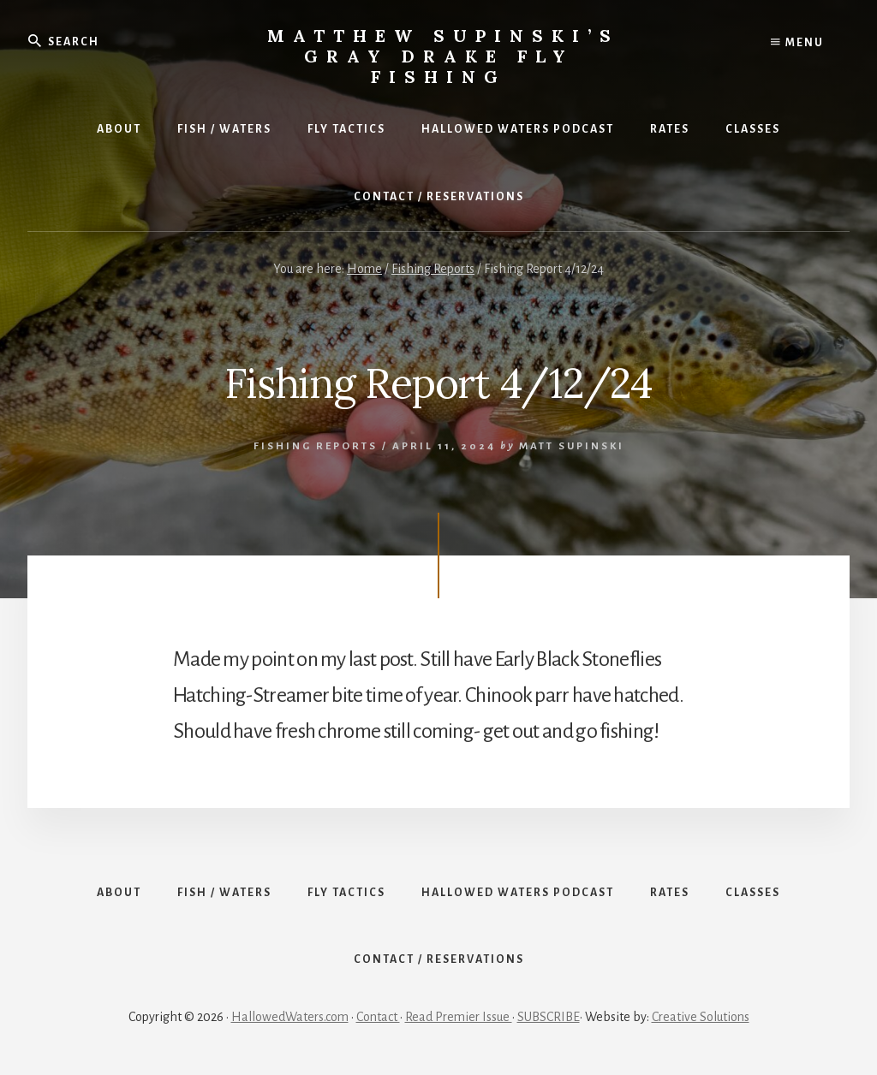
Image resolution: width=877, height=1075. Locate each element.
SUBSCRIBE (548, 1017)
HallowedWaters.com (290, 1017)
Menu (797, 43)
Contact (378, 1017)
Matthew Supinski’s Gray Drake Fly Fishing (443, 56)
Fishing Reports (316, 446)
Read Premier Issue (458, 1017)
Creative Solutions (700, 1017)
